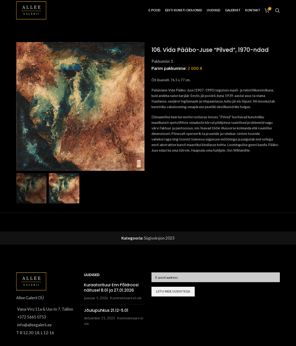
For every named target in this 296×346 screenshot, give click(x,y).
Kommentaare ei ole (126, 298)
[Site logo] (31, 9)
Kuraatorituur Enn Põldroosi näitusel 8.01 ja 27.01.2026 (111, 287)
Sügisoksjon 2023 (159, 238)
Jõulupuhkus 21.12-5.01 (106, 310)
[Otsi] (277, 10)
